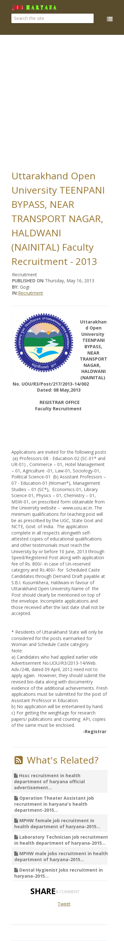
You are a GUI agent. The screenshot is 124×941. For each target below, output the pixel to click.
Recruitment (30, 293)
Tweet (64, 904)
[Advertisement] (62, 100)
